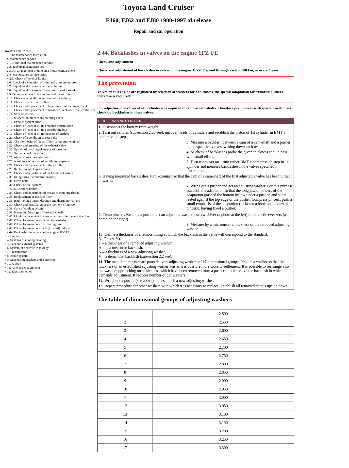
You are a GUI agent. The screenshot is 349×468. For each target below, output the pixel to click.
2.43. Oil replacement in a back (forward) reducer (38, 228)
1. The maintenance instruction (27, 55)
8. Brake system (17, 256)
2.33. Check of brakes (23, 189)
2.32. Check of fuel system (24, 185)
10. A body (14, 263)
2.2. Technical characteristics (25, 66)
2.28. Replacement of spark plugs (28, 169)
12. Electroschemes (19, 271)
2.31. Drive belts (17, 181)
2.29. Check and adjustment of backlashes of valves (40, 173)
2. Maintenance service (21, 59)
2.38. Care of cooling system (25, 208)
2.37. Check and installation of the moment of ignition (41, 204)
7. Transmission (17, 252)
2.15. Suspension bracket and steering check (35, 118)
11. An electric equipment (23, 267)
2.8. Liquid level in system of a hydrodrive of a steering (42, 90)
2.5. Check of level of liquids (28, 78)
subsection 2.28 (143, 132)
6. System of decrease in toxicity (28, 248)
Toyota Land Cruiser (17, 51)
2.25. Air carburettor (28, 157)
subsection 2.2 (152, 256)
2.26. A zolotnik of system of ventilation (38, 161)
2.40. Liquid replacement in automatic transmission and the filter (48, 216)
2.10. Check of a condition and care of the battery (38, 98)
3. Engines (14, 236)
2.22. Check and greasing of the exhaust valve (36, 145)
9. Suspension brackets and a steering (31, 259)
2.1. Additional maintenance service (30, 63)
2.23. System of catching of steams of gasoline (36, 149)
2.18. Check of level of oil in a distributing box (37, 129)
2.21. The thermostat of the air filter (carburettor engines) (43, 141)
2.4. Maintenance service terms (27, 74)
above (147, 280)
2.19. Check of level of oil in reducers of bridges (38, 133)
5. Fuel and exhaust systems (25, 244)
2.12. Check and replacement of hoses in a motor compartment (47, 106)
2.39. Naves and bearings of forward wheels (35, 212)
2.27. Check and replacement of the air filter (35, 165)
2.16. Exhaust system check (24, 122)
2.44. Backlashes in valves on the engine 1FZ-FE (38, 232)
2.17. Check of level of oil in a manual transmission (40, 126)
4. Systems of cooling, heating (26, 240)
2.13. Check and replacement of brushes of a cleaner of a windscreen (51, 110)
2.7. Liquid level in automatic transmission (34, 86)
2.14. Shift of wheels (20, 114)
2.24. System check (26, 153)
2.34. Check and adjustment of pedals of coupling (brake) (44, 192)
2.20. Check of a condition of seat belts (32, 137)
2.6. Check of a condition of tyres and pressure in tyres (42, 82)
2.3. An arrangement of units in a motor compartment (41, 70)
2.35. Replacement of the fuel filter (29, 196)
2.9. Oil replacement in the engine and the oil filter (39, 94)
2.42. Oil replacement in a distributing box (34, 224)
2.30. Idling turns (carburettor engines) (31, 177)
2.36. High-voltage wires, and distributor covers (43, 200)
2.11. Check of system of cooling (28, 102)
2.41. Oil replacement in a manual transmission (37, 220)
